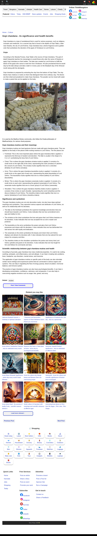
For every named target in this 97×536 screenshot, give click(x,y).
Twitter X (82, 14)
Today (19, 14)
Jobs (51, 14)
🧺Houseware (19, 441)
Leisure (53, 9)
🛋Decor (60, 435)
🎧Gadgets (39, 455)
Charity (60, 9)
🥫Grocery (29, 441)
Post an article (25, 475)
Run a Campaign (42, 485)
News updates (37, 14)
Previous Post (9, 421)
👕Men (8, 448)
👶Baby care (8, 455)
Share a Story (24, 479)
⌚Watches (50, 448)
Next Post (61, 421)
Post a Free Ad (41, 479)
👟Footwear (39, 448)
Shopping (7, 485)
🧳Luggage (60, 448)
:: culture (9, 32)
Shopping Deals (60, 14)
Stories (46, 9)
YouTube (24, 504)
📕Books (8, 461)
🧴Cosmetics (49, 441)
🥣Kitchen (8, 441)
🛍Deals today (8, 435)
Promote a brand (41, 475)
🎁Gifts (39, 435)
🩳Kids (18, 455)
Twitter (23, 508)
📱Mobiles (49, 455)
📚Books (50, 435)
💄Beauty (39, 441)
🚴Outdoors (60, 441)
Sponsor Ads (40, 482)
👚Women (18, 448)
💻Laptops (60, 455)
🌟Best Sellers (29, 435)
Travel (5, 9)
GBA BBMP (26, 14)
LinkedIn (24, 513)
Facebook (25, 494)
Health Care (38, 9)
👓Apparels (29, 448)
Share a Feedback (42, 497)
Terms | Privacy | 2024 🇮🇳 (34, 522)
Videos (12, 14)
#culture (11, 280)
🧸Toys (29, 455)
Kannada (21, 9)
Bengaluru (12, 9)
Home (4, 32)
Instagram (25, 499)
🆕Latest (19, 435)
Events (45, 14)
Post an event (24, 482)
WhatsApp (25, 517)
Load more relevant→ (18, 413)
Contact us (39, 494)
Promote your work (26, 485)
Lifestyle (29, 9)
